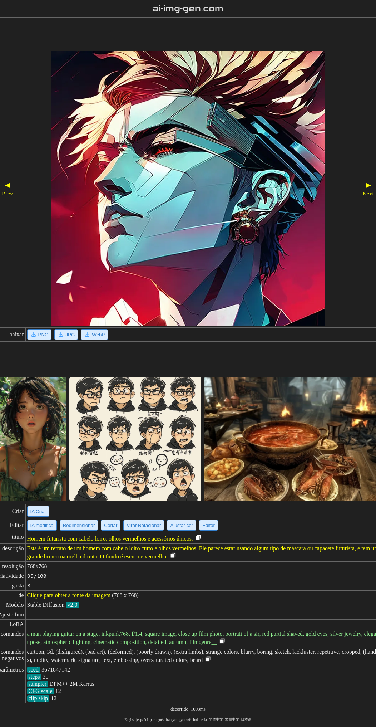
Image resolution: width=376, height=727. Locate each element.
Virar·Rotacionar (144, 525)
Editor (208, 525)
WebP (94, 334)
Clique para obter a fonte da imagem (69, 595)
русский (185, 720)
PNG (39, 334)
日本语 (246, 719)
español (142, 720)
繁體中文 (232, 719)
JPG (66, 334)
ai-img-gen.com (188, 8)
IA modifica (42, 525)
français (171, 720)
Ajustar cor (181, 525)
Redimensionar (79, 525)
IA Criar (38, 511)
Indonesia (200, 720)
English (129, 720)
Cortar (110, 525)
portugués (157, 720)
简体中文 (216, 719)
